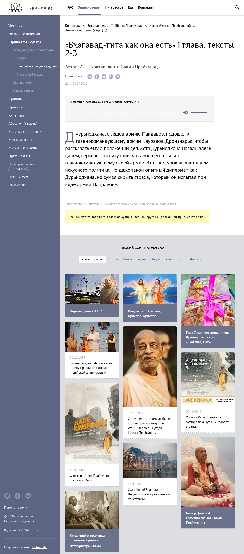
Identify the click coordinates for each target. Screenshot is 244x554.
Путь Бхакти (18, 177)
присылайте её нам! (192, 217)
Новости (196, 259)
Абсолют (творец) (22, 123)
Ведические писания (25, 132)
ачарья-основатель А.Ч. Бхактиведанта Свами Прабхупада (114, 204)
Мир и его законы (23, 148)
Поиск (237, 7)
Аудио (141, 259)
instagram (7, 496)
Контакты (145, 7)
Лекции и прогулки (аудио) (84, 30)
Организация (19, 156)
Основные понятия (24, 34)
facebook (18, 496)
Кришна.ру (72, 25)
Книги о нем (22, 82)
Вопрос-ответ (174, 259)
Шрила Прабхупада (24, 42)
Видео (21, 58)
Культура (16, 115)
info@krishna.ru (30, 530)
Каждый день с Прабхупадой (34, 50)
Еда (130, 7)
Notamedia (39, 547)
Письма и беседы (30, 74)
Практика (16, 107)
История (15, 26)
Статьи (113, 259)
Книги (127, 259)
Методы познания (23, 140)
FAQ (70, 7)
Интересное (114, 7)
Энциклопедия (89, 7)
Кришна (15, 99)
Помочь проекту (15, 507)
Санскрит (16, 185)
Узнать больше (23, 91)
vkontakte (28, 496)
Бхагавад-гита (166, 204)
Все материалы (92, 259)
